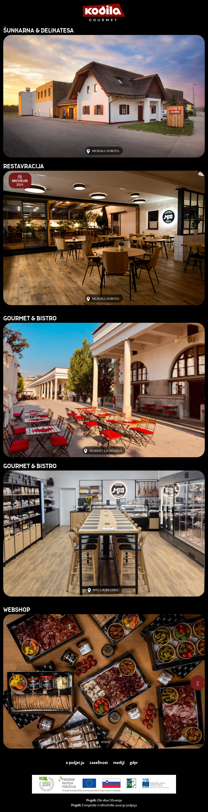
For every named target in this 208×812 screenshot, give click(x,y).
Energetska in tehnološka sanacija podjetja (104, 805)
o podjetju (75, 762)
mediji (119, 762)
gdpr (134, 762)
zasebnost (99, 762)
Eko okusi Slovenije (104, 800)
